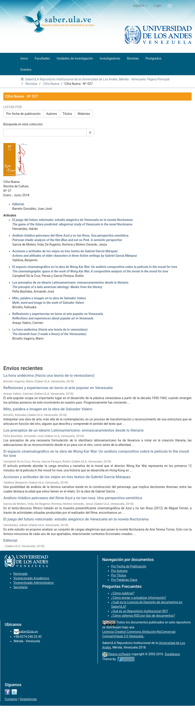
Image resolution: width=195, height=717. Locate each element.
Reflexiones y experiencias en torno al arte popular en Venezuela (58, 387)
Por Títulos (118, 575)
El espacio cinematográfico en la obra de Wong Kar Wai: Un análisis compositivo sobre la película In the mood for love (96, 453)
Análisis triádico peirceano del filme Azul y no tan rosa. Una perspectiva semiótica (72, 498)
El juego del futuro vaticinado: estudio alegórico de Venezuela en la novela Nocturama (76, 519)
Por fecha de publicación (23, 114)
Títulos (67, 114)
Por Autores (119, 571)
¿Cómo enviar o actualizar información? (138, 597)
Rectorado (20, 574)
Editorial (10, 540)
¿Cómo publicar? (122, 593)
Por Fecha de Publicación (129, 566)
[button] (140, 5)
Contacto (11, 699)
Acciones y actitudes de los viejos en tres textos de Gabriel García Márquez (66, 477)
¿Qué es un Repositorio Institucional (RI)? (139, 611)
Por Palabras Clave (124, 580)
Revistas (31, 84)
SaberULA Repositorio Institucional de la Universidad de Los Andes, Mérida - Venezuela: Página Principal (97, 79)
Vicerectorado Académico (31, 578)
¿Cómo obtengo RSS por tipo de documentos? (143, 615)
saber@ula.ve (28, 631)
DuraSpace (172, 654)
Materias (84, 114)
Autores (51, 114)
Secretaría (20, 587)
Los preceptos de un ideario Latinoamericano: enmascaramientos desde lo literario (73, 430)
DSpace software (119, 654)
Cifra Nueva (51, 84)
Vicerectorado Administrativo (33, 582)
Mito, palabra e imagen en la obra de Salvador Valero (47, 409)
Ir (90, 132)
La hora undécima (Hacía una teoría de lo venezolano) (48, 375)
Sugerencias (28, 699)
